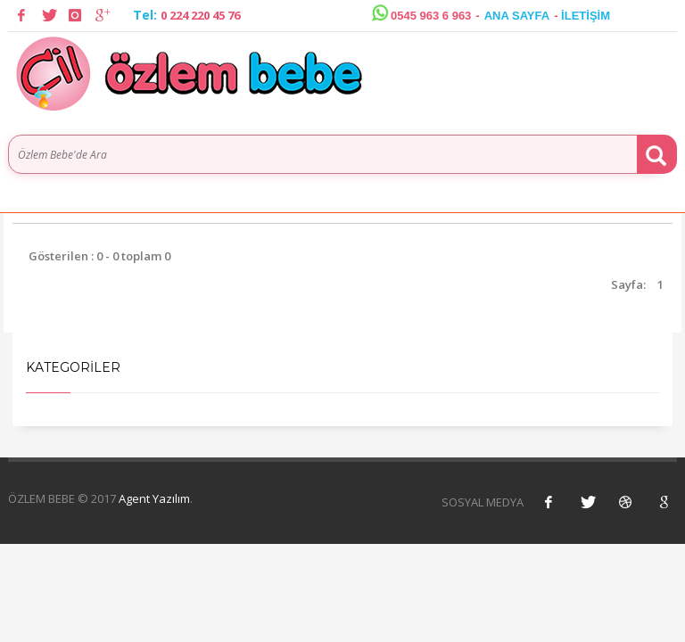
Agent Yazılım (154, 498)
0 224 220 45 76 (200, 15)
